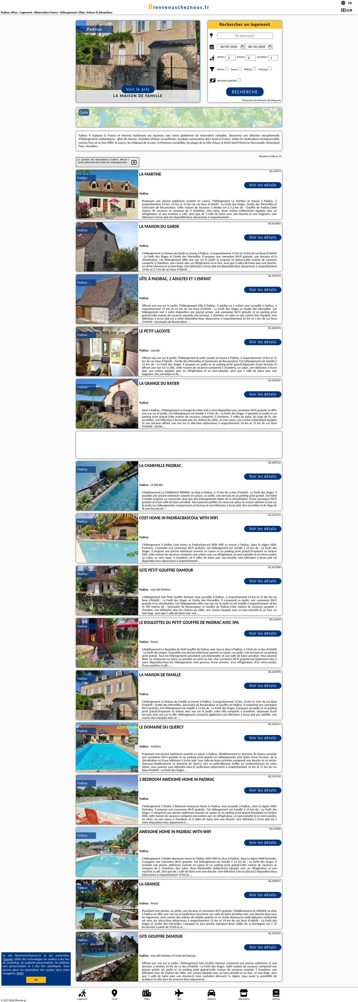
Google (8, 959)
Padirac (82, 178)
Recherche (245, 92)
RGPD (20, 973)
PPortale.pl (20, 1000)
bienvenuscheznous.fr (179, 7)
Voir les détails (262, 185)
